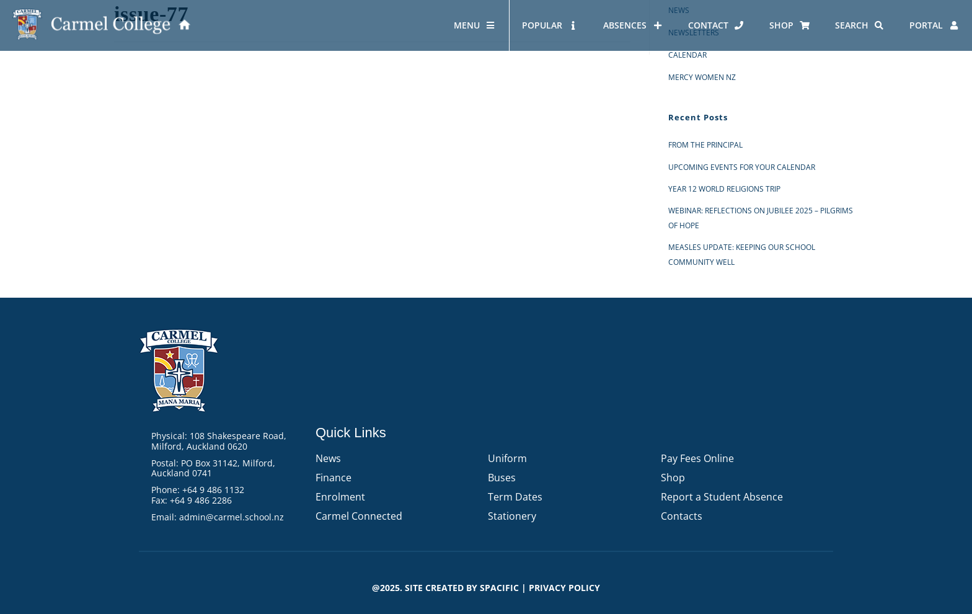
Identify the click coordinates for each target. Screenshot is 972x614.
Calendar (687, 55)
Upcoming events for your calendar (741, 167)
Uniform (507, 458)
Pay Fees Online (697, 458)
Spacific (499, 588)
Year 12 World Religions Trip (724, 189)
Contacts (681, 516)
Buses (502, 477)
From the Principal (705, 145)
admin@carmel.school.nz (231, 517)
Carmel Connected (359, 516)
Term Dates (515, 497)
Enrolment (340, 497)
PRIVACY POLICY (564, 588)
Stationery (512, 516)
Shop (673, 477)
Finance (333, 477)
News (328, 458)
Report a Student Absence (722, 497)
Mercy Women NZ (702, 77)
